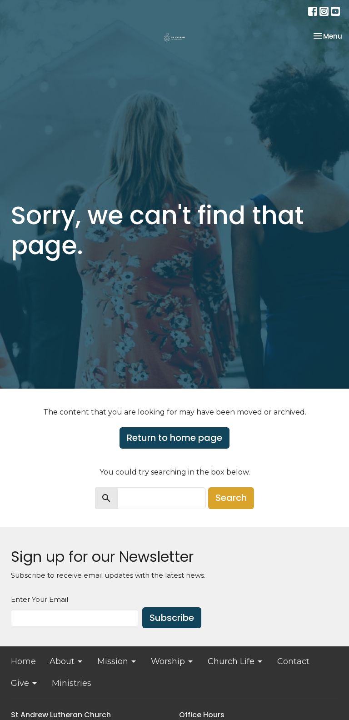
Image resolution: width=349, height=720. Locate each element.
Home (23, 661)
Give (24, 683)
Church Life (236, 661)
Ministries (71, 683)
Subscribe (172, 617)
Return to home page (174, 437)
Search (231, 497)
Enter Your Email (39, 599)
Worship (172, 661)
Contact (293, 661)
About (67, 661)
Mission (117, 661)
